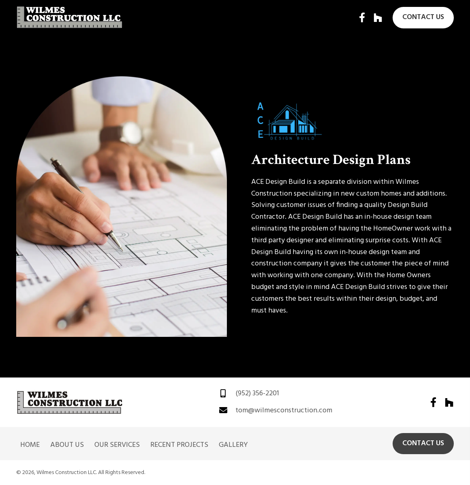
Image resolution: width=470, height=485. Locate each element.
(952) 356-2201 (257, 393)
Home (30, 445)
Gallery (233, 445)
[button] (362, 17)
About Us (67, 445)
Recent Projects (179, 445)
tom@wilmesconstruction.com (283, 410)
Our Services (117, 445)
